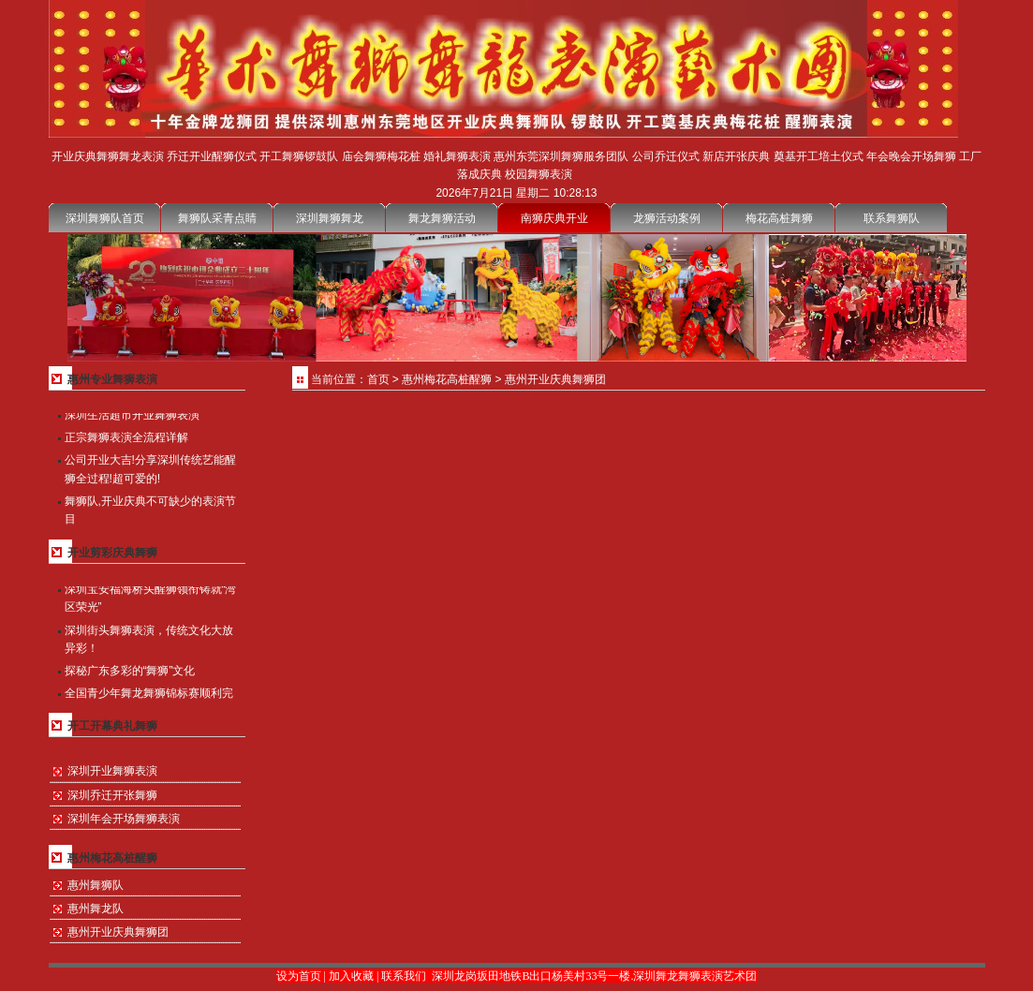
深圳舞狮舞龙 (329, 218)
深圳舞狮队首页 (105, 218)
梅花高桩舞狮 (779, 218)
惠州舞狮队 (95, 885)
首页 (378, 379)
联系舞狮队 (891, 218)
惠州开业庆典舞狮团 (118, 932)
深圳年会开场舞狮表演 (123, 818)
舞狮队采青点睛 (217, 218)
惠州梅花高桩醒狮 (447, 379)
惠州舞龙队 (95, 908)
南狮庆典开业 (554, 218)
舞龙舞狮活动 (442, 218)
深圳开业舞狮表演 (112, 770)
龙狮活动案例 (667, 218)
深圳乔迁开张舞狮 (112, 795)
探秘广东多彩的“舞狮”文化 (130, 671)
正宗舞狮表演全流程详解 (126, 438)
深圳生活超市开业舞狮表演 (132, 415)
